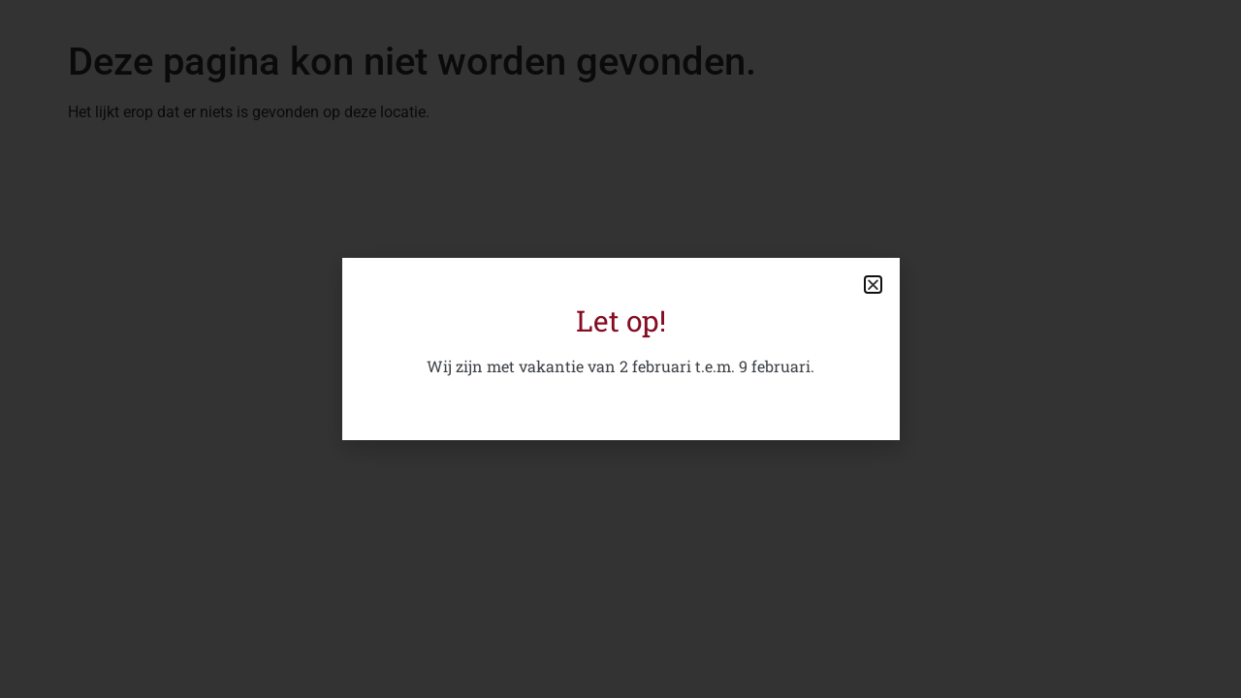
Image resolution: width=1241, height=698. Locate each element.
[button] (873, 284)
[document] (620, 349)
